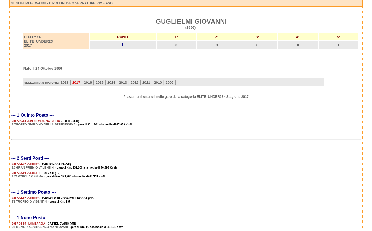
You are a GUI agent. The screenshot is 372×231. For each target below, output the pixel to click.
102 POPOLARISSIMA (27, 176)
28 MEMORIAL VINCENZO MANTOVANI (40, 227)
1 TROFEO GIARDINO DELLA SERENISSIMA (44, 124)
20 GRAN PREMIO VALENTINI (33, 167)
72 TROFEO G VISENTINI (30, 201)
